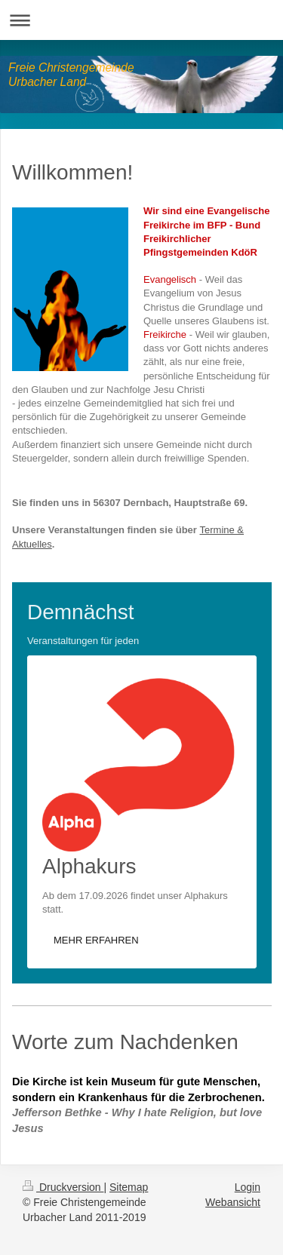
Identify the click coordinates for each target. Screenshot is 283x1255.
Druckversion (63, 1187)
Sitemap (128, 1187)
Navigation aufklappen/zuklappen (141, 20)
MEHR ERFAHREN (96, 940)
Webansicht (232, 1202)
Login (247, 1187)
